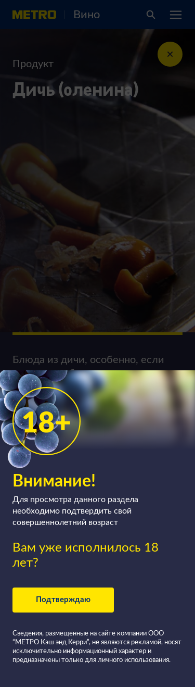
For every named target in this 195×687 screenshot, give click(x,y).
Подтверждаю (63, 600)
